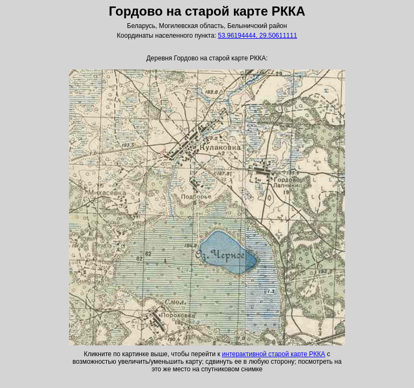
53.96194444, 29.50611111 (257, 35)
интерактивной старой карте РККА (273, 354)
